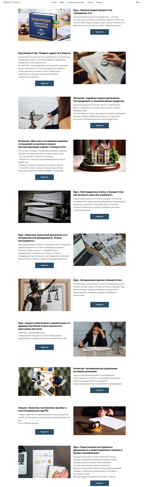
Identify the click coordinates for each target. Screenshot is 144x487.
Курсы (62, 2)
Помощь (99, 2)
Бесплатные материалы (76, 2)
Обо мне (90, 2)
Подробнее (99, 32)
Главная (54, 2)
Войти (137, 2)
